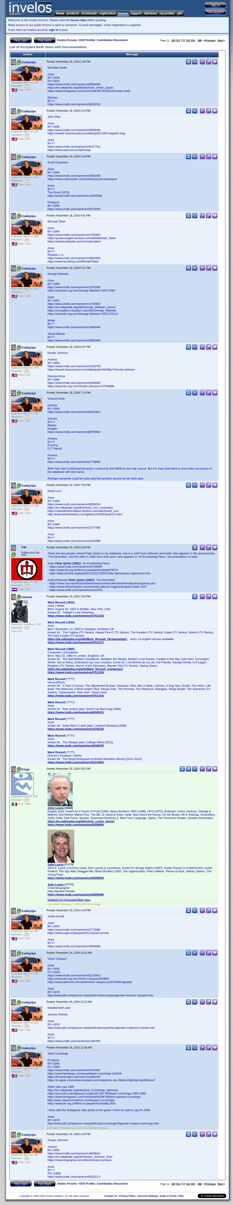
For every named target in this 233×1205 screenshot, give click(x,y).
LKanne (27, 597)
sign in (53, 30)
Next (221, 40)
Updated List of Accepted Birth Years (69, 900)
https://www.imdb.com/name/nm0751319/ (76, 672)
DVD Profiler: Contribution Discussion (103, 40)
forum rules (78, 20)
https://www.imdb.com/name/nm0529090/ (76, 824)
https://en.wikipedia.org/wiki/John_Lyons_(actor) (81, 821)
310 (173, 40)
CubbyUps (29, 62)
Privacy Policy (127, 1196)
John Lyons (56, 808)
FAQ (181, 1196)
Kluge (26, 769)
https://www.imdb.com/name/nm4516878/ (76, 745)
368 (200, 40)
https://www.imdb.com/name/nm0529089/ (76, 894)
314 (193, 40)
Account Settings (148, 1196)
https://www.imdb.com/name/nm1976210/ (76, 729)
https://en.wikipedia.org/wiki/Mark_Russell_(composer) (85, 669)
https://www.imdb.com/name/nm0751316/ (76, 695)
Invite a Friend (168, 1196)
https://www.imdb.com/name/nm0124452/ (76, 762)
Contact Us (110, 1196)
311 (178, 40)
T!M (23, 547)
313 (188, 40)
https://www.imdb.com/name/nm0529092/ (76, 878)
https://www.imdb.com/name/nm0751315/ (76, 615)
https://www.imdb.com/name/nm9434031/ (76, 712)
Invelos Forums (67, 40)
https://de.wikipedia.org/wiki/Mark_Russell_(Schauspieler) (87, 639)
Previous (209, 40)
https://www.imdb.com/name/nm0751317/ (76, 642)
